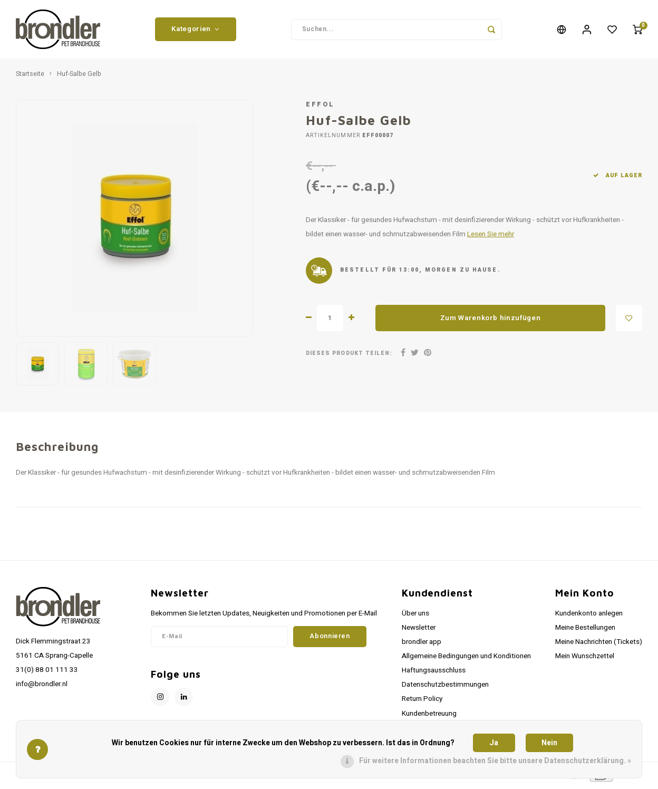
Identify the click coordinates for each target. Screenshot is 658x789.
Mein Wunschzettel (584, 658)
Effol (320, 106)
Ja (493, 742)
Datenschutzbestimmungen (445, 686)
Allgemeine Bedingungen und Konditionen (466, 658)
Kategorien (195, 30)
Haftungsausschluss (434, 672)
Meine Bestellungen (585, 629)
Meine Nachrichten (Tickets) (598, 643)
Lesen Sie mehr (490, 236)
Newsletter (419, 629)
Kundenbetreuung (429, 715)
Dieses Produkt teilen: (349, 355)
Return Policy (422, 701)
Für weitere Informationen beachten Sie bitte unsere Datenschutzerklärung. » (495, 760)
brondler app (421, 643)
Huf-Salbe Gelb (79, 76)
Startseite (30, 76)
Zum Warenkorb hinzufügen (490, 320)
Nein (549, 742)
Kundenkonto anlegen (589, 615)
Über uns (415, 615)
